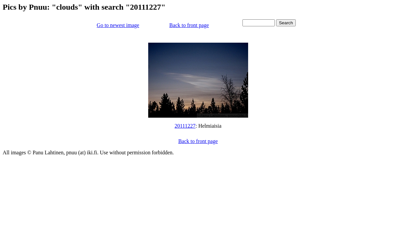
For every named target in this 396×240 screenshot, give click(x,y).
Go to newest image (118, 25)
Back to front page (189, 25)
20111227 (185, 126)
